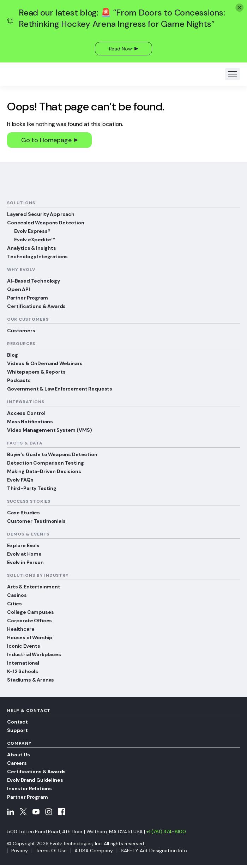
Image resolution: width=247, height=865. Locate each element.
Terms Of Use (51, 850)
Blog (12, 355)
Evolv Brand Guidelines (35, 780)
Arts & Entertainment (33, 586)
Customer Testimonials (36, 521)
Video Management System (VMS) (49, 430)
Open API (18, 289)
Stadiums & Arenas (30, 680)
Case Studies (23, 512)
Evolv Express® (32, 231)
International (23, 663)
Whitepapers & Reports (36, 372)
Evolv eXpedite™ (34, 239)
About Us (18, 754)
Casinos (17, 595)
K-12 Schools (22, 671)
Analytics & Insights (31, 248)
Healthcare (20, 629)
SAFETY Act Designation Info (154, 850)
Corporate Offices (29, 620)
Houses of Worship (30, 637)
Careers (17, 763)
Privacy (19, 850)
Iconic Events (23, 646)
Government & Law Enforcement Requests (59, 389)
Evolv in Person (25, 562)
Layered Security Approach (40, 214)
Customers (21, 330)
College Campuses (30, 612)
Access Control (26, 413)
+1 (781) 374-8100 (166, 831)
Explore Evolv (23, 545)
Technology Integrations (37, 256)
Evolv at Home (24, 554)
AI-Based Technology (33, 281)
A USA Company (93, 850)
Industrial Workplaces (34, 654)
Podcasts (19, 380)
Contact (17, 722)
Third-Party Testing (31, 488)
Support (17, 730)
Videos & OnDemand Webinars (45, 363)
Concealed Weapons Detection (45, 222)
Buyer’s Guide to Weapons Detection (52, 454)
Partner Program (27, 298)
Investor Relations (29, 788)
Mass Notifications (30, 421)
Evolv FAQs (20, 480)
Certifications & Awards (36, 306)
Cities (14, 603)
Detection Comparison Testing (45, 463)
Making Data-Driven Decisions (44, 471)
